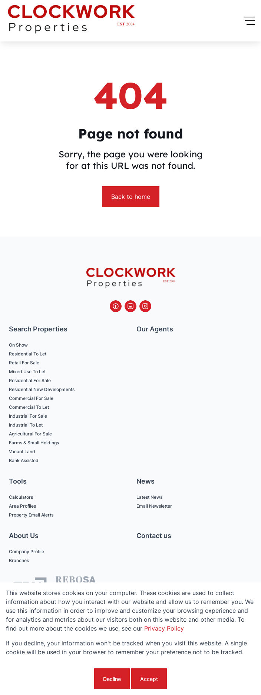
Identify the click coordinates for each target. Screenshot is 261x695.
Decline (112, 679)
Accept (149, 679)
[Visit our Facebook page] (116, 306)
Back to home (130, 196)
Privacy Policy (164, 628)
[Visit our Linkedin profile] (130, 306)
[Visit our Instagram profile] (145, 306)
